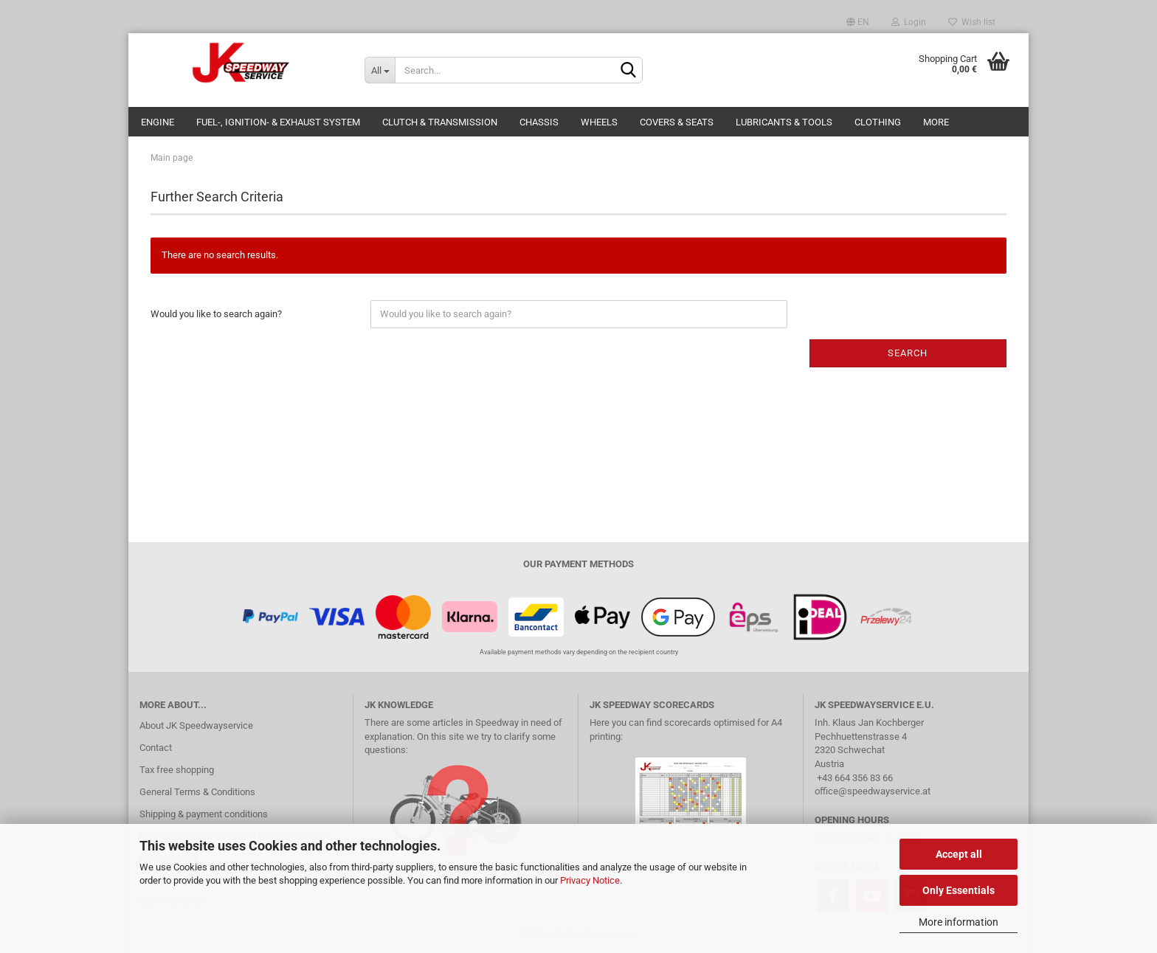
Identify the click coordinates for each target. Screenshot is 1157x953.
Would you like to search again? (216, 313)
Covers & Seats (677, 122)
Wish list (971, 22)
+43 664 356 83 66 (855, 777)
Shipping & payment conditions (203, 813)
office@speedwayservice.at (872, 791)
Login (908, 22)
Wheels (599, 122)
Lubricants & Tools (784, 122)
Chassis (539, 122)
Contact (155, 747)
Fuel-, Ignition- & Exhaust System (278, 122)
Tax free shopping (176, 769)
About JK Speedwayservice (196, 725)
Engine (157, 122)
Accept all (959, 854)
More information (958, 922)
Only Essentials (958, 890)
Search (908, 352)
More (936, 122)
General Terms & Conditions (197, 791)
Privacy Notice (590, 880)
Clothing (877, 122)
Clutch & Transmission (439, 122)
